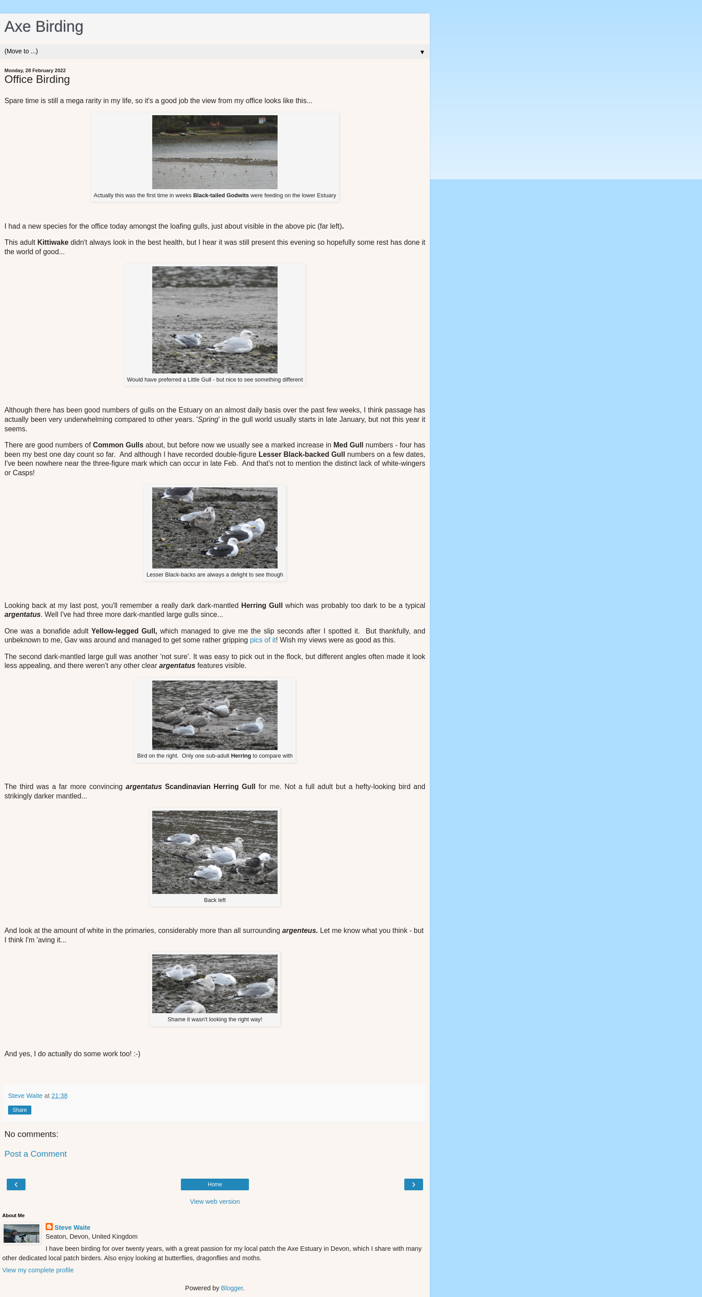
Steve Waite (72, 1227)
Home (215, 1184)
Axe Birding (44, 26)
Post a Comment (35, 1153)
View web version (215, 1201)
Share (20, 1110)
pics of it (263, 640)
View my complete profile (38, 1270)
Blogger (232, 1288)
